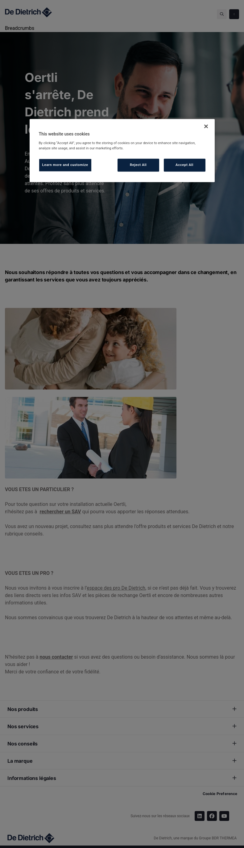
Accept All (184, 165)
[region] (122, 150)
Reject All (138, 165)
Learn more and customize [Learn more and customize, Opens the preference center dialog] (65, 165)
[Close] (206, 126)
